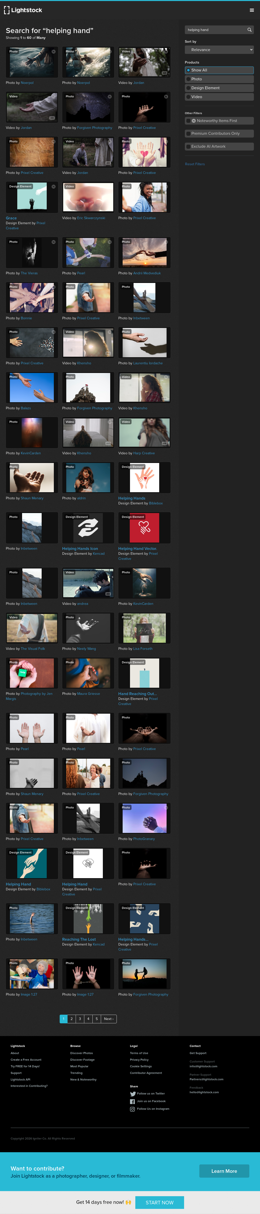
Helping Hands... (133, 939)
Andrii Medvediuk (147, 273)
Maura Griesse (88, 693)
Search (249, 29)
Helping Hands (131, 498)
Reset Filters (195, 164)
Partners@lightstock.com (206, 1079)
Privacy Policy (139, 1059)
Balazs (26, 408)
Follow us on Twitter (151, 1093)
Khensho (84, 363)
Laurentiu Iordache (148, 363)
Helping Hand (18, 884)
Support (16, 1073)
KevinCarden (31, 453)
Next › (108, 1019)
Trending (76, 1073)
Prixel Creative (144, 127)
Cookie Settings (141, 1066)
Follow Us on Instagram (153, 1108)
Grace (11, 218)
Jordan (138, 82)
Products (192, 62)
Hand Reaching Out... (137, 693)
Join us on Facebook (151, 1101)
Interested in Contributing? (29, 1086)
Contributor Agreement (146, 1073)
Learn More (224, 1171)
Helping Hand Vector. (137, 548)
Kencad (99, 553)
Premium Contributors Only (215, 133)
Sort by (190, 41)
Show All (199, 70)
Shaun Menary (32, 498)
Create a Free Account (26, 1059)
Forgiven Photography (94, 127)
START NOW (160, 1202)
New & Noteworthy (83, 1079)
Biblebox (156, 503)
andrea (82, 603)
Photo (196, 79)
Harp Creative (144, 453)
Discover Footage (82, 1059)
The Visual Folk (33, 648)
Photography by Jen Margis (29, 696)
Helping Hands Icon (80, 548)
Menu (252, 10)
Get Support (198, 1053)
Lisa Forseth (143, 648)
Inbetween (141, 318)
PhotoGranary (144, 839)
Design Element (205, 88)
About (15, 1053)
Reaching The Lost (79, 939)
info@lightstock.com (203, 1066)
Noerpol (27, 82)
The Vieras (29, 273)
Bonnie (26, 318)
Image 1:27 (29, 994)
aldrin (81, 498)
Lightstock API (20, 1079)
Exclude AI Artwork (208, 146)
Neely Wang (86, 648)
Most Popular (79, 1066)
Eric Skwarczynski (91, 218)
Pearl (81, 273)
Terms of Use (139, 1053)
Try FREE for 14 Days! (25, 1066)
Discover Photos (81, 1053)
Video (196, 97)
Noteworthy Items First (214, 121)
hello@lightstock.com (204, 1092)
